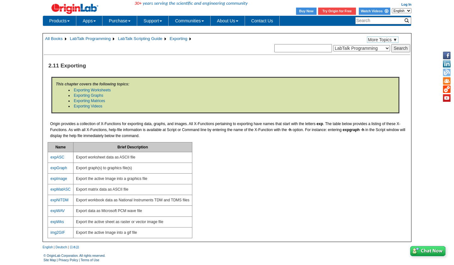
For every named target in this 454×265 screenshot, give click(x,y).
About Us (227, 20)
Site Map (50, 260)
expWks (57, 222)
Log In (406, 4)
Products (59, 20)
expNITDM (59, 200)
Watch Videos (374, 11)
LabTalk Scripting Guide (140, 38)
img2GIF (57, 232)
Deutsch (61, 247)
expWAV (57, 211)
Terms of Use (90, 260)
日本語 (74, 247)
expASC (57, 157)
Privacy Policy (68, 260)
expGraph (58, 168)
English (48, 247)
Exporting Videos (88, 106)
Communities (189, 20)
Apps (89, 20)
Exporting (178, 38)
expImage (58, 178)
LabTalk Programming (90, 38)
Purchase (120, 20)
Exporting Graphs (88, 95)
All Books (54, 38)
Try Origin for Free (337, 11)
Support (152, 20)
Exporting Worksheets (92, 90)
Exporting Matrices (89, 101)
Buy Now (306, 11)
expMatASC (60, 189)
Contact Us (262, 20)
